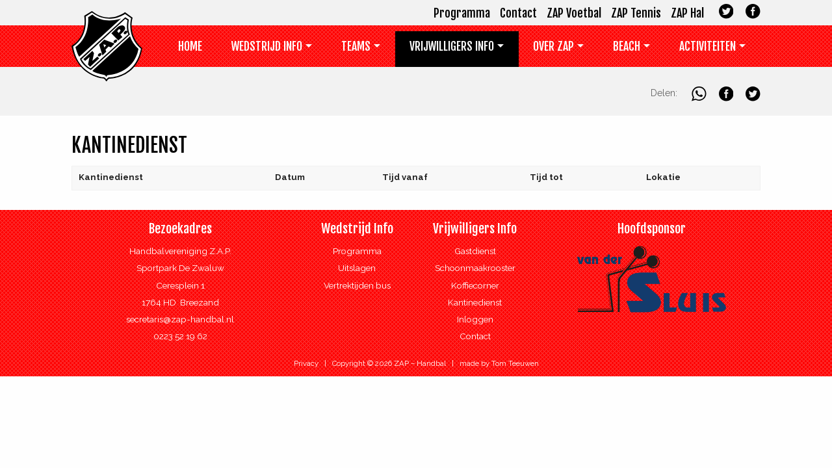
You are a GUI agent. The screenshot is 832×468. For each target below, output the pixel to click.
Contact (518, 13)
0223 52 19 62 (180, 336)
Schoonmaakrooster (475, 268)
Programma (462, 13)
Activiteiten (707, 46)
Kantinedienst (475, 302)
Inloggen (475, 319)
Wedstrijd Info (266, 46)
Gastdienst (475, 251)
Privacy (306, 363)
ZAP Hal (687, 13)
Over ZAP (553, 46)
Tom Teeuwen (515, 363)
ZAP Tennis (636, 13)
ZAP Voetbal (574, 13)
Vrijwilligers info (452, 46)
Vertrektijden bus (357, 285)
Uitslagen (357, 268)
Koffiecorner (475, 285)
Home (190, 46)
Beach (626, 46)
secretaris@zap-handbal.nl (180, 319)
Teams (355, 46)
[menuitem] (190, 49)
